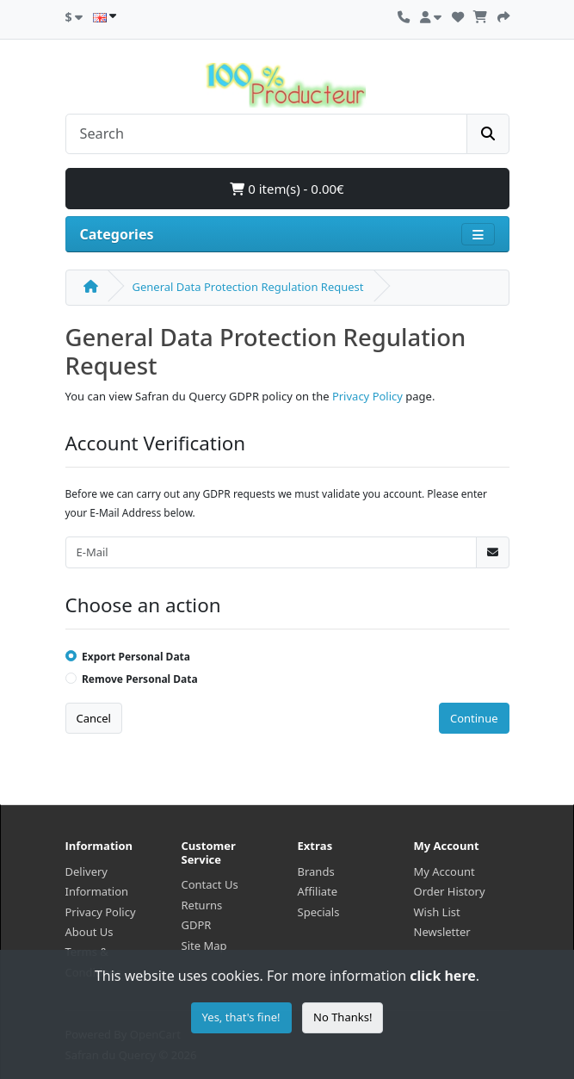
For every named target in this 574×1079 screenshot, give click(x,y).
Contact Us (210, 884)
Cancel (94, 718)
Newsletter (442, 931)
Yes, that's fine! (241, 1017)
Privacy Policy (367, 396)
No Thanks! (342, 1017)
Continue (474, 718)
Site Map (204, 945)
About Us (89, 931)
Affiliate (318, 891)
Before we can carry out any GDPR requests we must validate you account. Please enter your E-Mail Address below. (276, 503)
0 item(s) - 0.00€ (286, 188)
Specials (319, 912)
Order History (449, 891)
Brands (316, 871)
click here (442, 975)
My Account (444, 871)
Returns (202, 905)
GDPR (197, 925)
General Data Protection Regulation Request (248, 287)
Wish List (437, 912)
